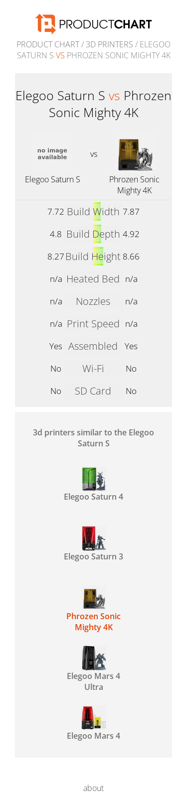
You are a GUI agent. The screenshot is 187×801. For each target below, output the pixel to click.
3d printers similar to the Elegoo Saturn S (93, 438)
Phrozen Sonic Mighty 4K (134, 185)
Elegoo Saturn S (52, 179)
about (93, 788)
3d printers (109, 44)
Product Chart (47, 44)
